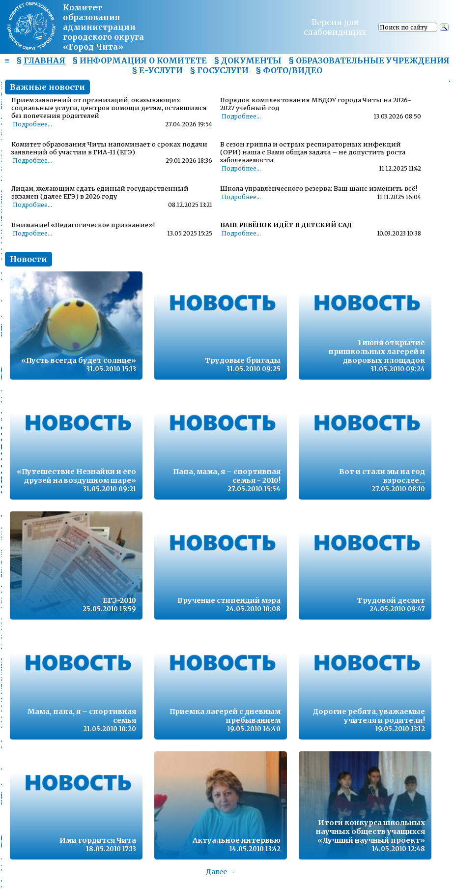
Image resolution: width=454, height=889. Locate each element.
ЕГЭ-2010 (119, 600)
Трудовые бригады (243, 360)
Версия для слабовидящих (335, 27)
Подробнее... (32, 124)
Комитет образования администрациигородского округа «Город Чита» (103, 27)
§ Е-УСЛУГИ (157, 70)
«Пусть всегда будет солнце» (78, 360)
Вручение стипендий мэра (229, 600)
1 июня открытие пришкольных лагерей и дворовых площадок (376, 351)
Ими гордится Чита (97, 840)
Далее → (220, 871)
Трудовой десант (391, 600)
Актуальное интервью (237, 840)
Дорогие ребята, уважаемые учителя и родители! (369, 716)
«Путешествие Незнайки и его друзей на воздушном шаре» (76, 476)
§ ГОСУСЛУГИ (219, 70)
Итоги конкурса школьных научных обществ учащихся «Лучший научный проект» (370, 831)
